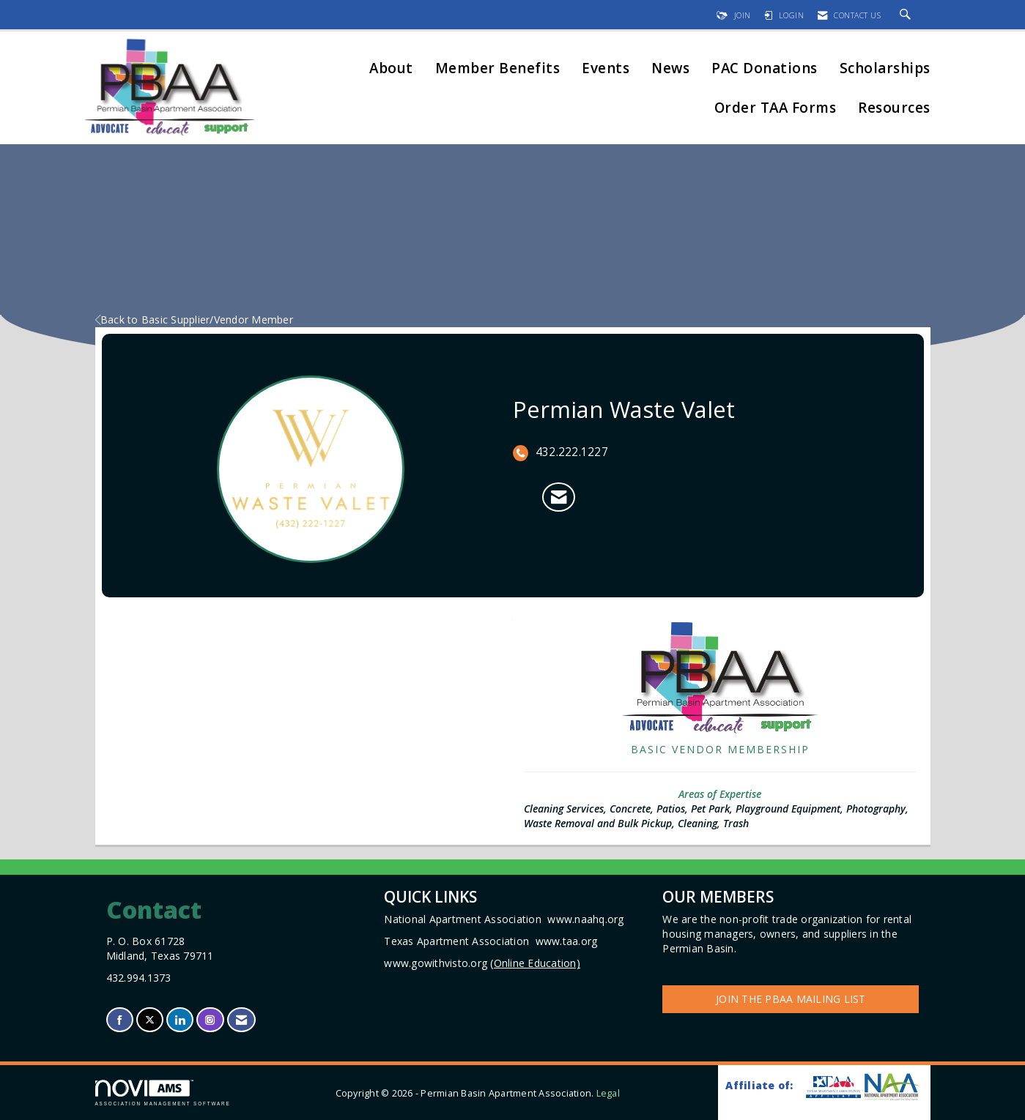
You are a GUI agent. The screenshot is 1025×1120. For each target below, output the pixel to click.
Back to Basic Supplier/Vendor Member (194, 319)
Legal (608, 1093)
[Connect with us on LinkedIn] (179, 1020)
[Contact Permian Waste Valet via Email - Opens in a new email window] (558, 497)
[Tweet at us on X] (149, 1020)
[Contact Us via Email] (241, 1020)
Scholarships (885, 69)
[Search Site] (907, 15)
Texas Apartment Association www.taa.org (490, 941)
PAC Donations (764, 69)
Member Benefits (497, 69)
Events (605, 69)
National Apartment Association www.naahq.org (503, 919)
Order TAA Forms (775, 108)
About (391, 69)
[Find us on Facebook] (119, 1020)
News (670, 69)
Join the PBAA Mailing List (791, 999)
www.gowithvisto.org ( (482, 963)
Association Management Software (163, 1092)
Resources (894, 108)
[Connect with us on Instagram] (209, 1020)
